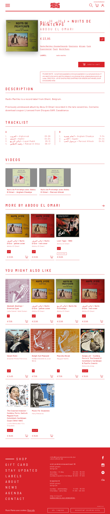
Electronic (73, 46)
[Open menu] (7, 5)
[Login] (102, 5)
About (12, 482)
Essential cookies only (87, 510)
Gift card (17, 465)
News (11, 487)
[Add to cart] (26, 257)
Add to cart (91, 64)
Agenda (14, 493)
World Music (64, 49)
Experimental (46, 49)
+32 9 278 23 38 (56, 459)
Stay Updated (21, 470)
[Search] (91, 5)
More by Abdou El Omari (33, 205)
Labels (13, 476)
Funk (89, 46)
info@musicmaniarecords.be (62, 457)
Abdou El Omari (57, 29)
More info (31, 510)
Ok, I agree (58, 510)
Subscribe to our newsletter (62, 498)
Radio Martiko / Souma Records (54, 46)
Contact (15, 499)
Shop (22, 459)
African (82, 46)
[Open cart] (97, 5)
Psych (55, 49)
